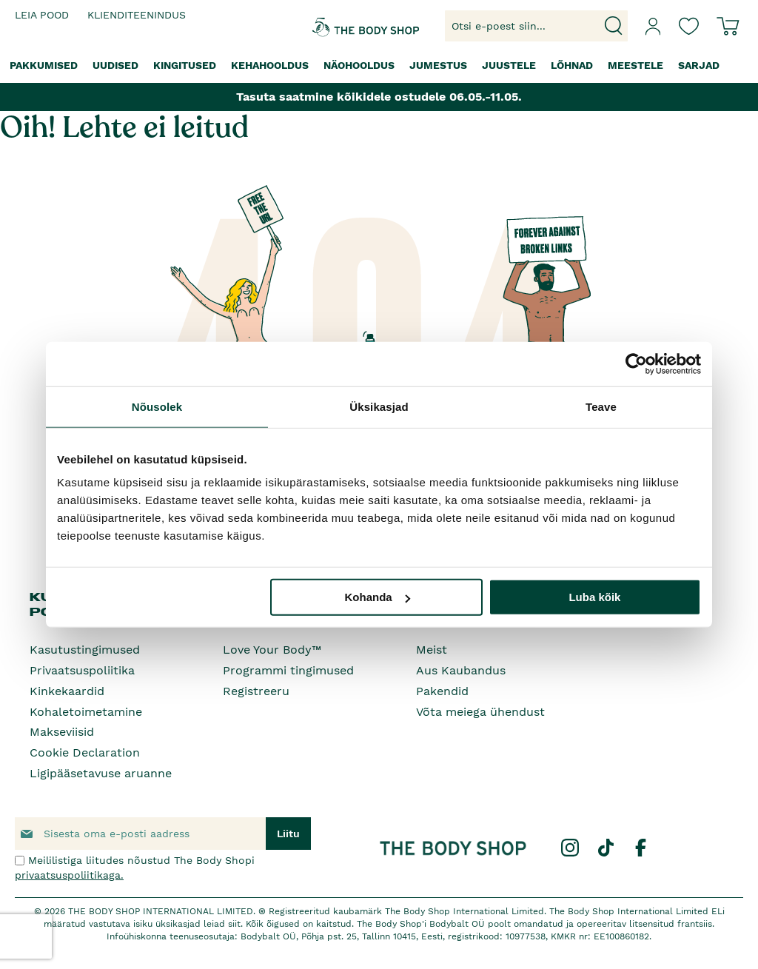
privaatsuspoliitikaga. (69, 875)
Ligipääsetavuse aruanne (101, 773)
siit (234, 924)
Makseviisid (62, 732)
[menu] (379, 65)
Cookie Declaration (85, 752)
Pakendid (442, 691)
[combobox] (536, 25)
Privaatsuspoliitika (82, 670)
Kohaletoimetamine (86, 712)
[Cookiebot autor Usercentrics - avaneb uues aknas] (636, 363)
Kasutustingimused (85, 650)
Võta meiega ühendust (480, 712)
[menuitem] (43, 65)
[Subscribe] (288, 833)
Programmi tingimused (288, 670)
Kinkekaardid (67, 691)
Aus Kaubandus (461, 670)
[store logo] (338, 25)
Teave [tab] (601, 406)
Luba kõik (594, 597)
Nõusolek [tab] (157, 406)
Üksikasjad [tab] (378, 406)
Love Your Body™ (272, 650)
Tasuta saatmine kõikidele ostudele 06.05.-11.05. (379, 97)
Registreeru (256, 691)
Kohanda (377, 597)
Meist (431, 650)
